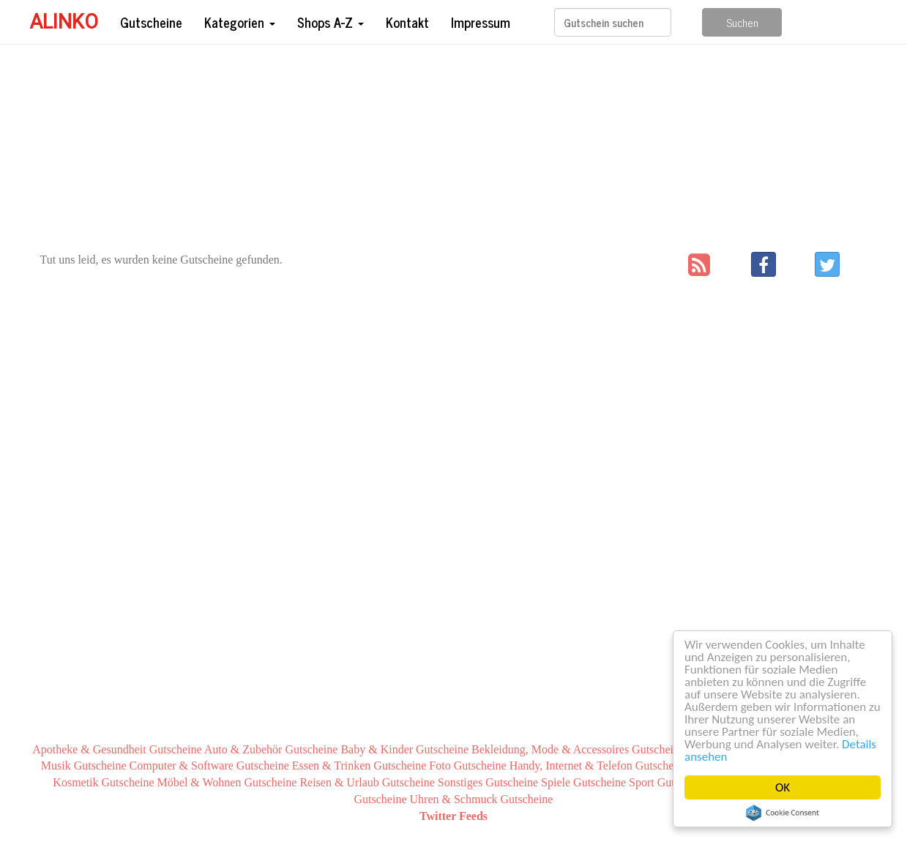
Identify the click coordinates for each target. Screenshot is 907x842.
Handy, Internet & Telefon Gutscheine (599, 765)
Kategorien (239, 22)
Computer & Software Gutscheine (209, 765)
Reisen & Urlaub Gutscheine (366, 782)
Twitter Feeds (453, 816)
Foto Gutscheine (467, 765)
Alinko (63, 22)
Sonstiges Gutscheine (488, 782)
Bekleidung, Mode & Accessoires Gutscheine (577, 749)
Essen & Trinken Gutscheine (359, 765)
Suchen (742, 22)
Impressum (480, 22)
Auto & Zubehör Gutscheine (271, 749)
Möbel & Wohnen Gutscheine (227, 782)
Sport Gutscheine (669, 782)
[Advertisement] (453, 149)
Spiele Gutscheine (583, 782)
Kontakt (407, 22)
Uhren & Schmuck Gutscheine (481, 799)
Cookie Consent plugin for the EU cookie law (782, 813)
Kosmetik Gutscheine (103, 782)
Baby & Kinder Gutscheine (404, 749)
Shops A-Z (330, 22)
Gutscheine (151, 22)
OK (782, 787)
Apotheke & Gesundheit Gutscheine (117, 749)
